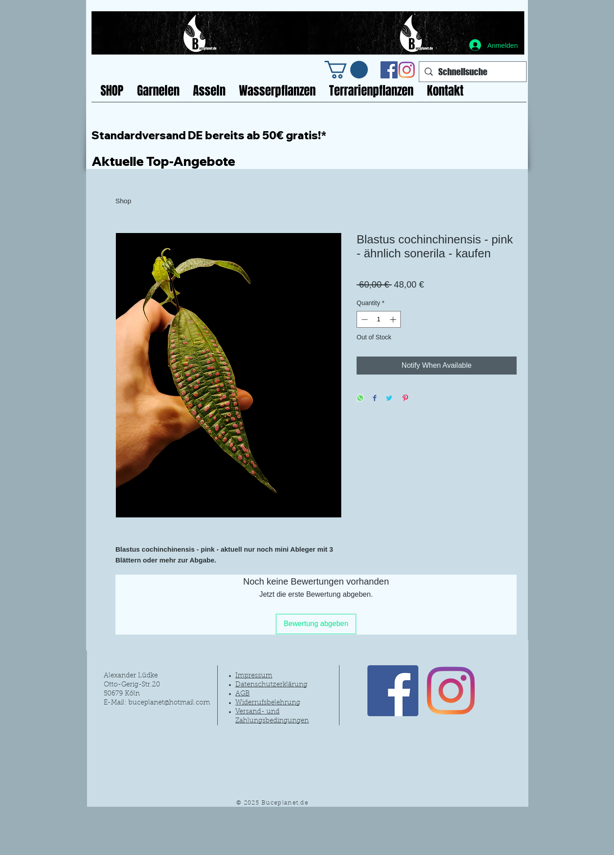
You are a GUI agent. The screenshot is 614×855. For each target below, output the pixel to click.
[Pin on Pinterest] (405, 398)
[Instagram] (406, 69)
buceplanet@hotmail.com (169, 703)
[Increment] (393, 319)
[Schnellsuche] (472, 72)
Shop (123, 201)
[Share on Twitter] (389, 398)
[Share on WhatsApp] (360, 398)
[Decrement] (363, 319)
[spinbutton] (378, 319)
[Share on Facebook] (374, 398)
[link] (346, 69)
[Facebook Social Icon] (389, 69)
